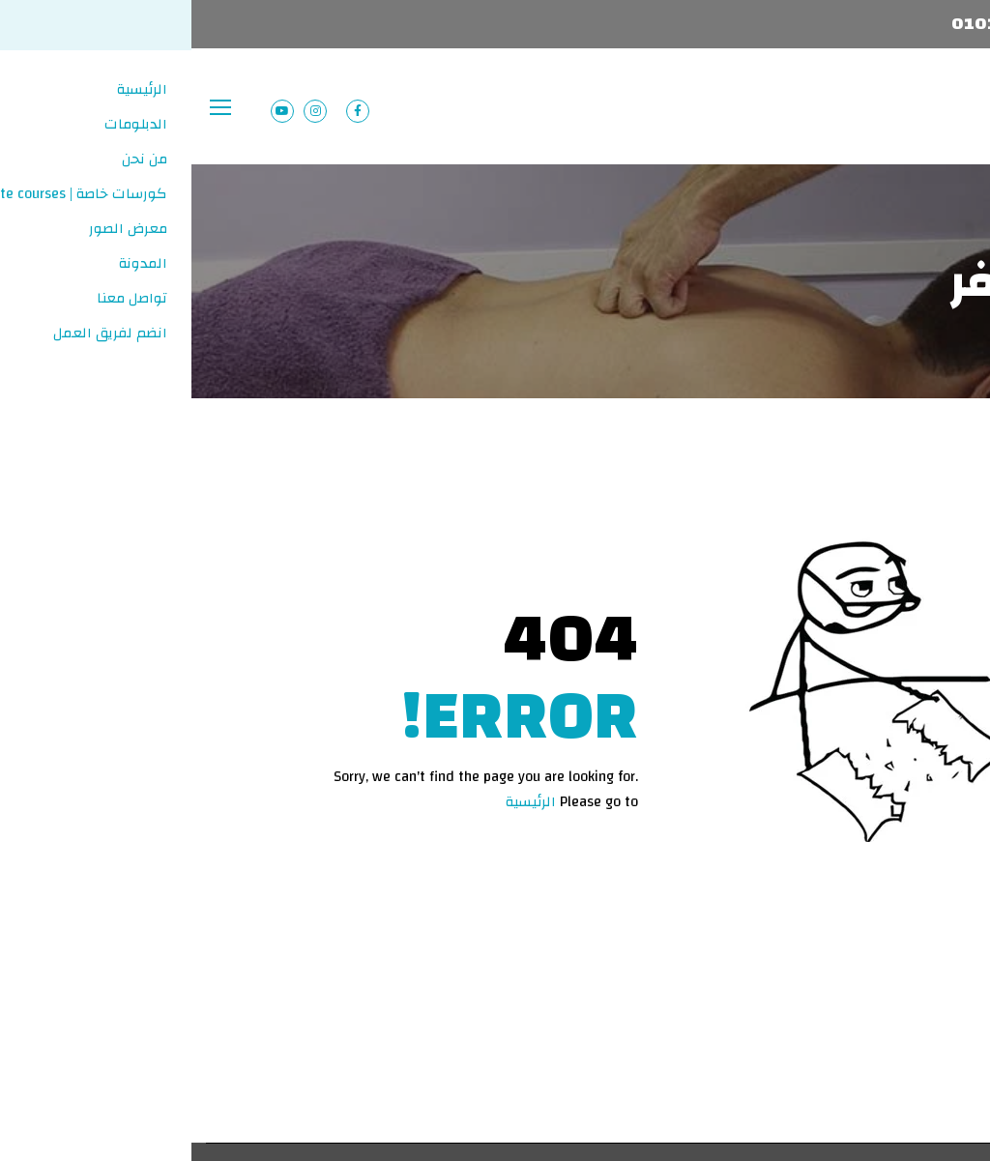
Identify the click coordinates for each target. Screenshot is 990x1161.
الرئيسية (339, 802)
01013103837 (818, 24)
